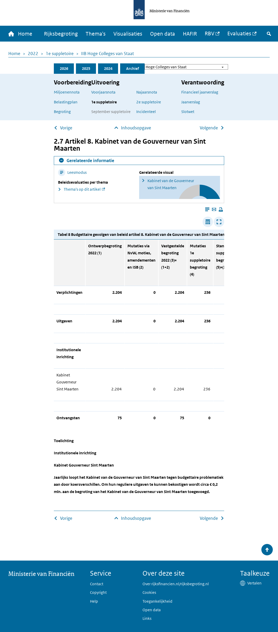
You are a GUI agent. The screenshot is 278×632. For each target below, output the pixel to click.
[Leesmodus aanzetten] (207, 209)
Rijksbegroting (61, 34)
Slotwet (187, 111)
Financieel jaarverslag (199, 92)
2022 (33, 53)
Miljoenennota (67, 92)
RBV (209, 33)
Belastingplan (65, 101)
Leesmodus (72, 172)
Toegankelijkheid (157, 601)
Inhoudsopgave (136, 128)
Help (94, 601)
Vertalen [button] (254, 583)
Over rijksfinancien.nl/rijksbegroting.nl (176, 583)
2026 (64, 68)
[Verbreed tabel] (208, 222)
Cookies (149, 592)
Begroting (62, 111)
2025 (86, 68)
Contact (96, 583)
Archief (132, 68)
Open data (162, 34)
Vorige (66, 128)
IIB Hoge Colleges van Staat (107, 53)
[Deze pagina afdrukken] (221, 209)
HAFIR (190, 34)
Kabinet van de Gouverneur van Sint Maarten (170, 184)
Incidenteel (146, 111)
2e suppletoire (148, 101)
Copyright (98, 592)
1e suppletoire (60, 53)
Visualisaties (127, 34)
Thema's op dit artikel (82, 189)
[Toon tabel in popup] (219, 222)
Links (147, 618)
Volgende (209, 128)
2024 (108, 68)
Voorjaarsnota (103, 92)
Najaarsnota (146, 92)
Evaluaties (239, 33)
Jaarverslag (190, 101)
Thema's (96, 34)
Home (14, 53)
